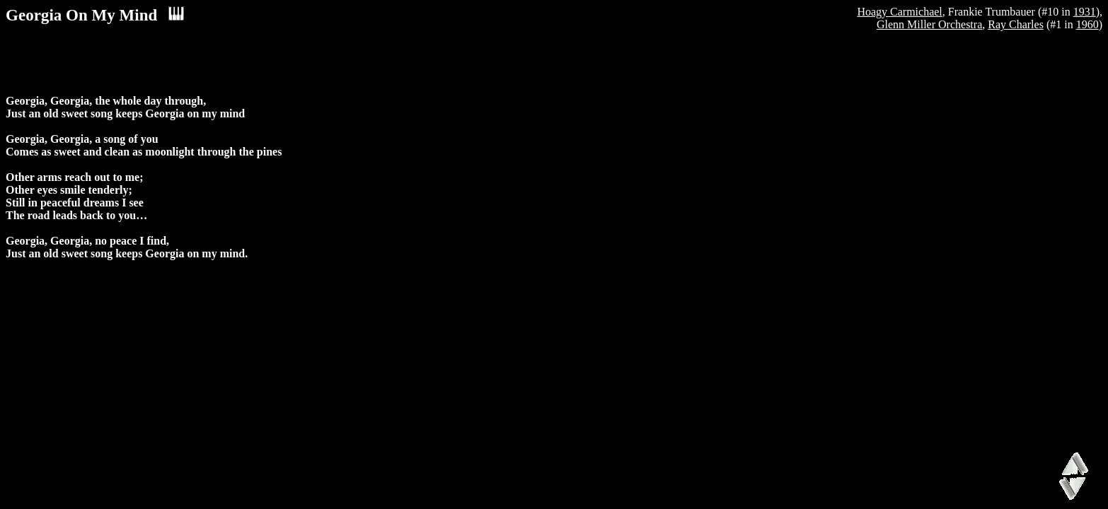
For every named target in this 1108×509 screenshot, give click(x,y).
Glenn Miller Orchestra (929, 24)
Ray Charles (1016, 24)
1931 (1084, 12)
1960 (1087, 24)
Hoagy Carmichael (899, 12)
